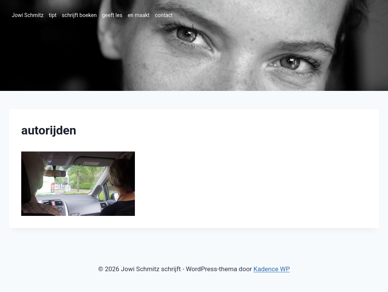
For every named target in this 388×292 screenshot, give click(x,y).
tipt (52, 15)
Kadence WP (271, 269)
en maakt (139, 15)
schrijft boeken (79, 15)
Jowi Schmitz (28, 15)
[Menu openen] (372, 15)
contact (164, 15)
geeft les (112, 15)
